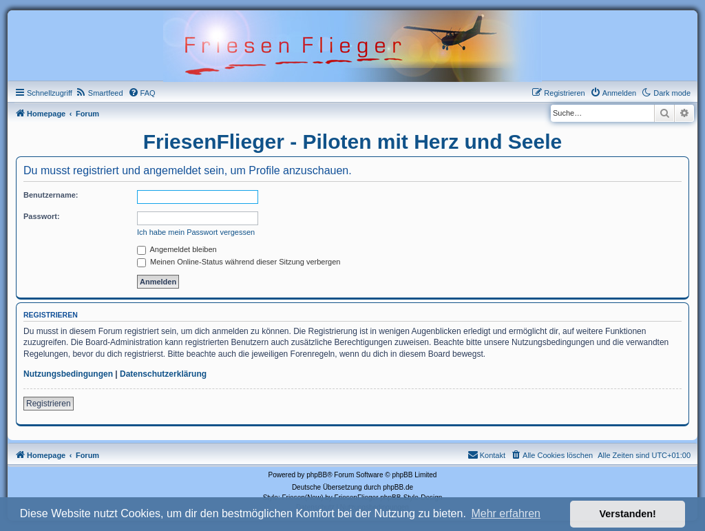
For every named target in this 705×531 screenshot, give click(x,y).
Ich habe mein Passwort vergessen (196, 232)
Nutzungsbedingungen (68, 374)
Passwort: (41, 216)
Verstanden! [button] (628, 513)
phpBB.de (398, 487)
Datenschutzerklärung (163, 374)
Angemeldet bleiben (177, 249)
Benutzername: (50, 195)
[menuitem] (99, 93)
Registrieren (48, 403)
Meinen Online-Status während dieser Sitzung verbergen (238, 262)
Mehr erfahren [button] (505, 513)
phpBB (316, 475)
